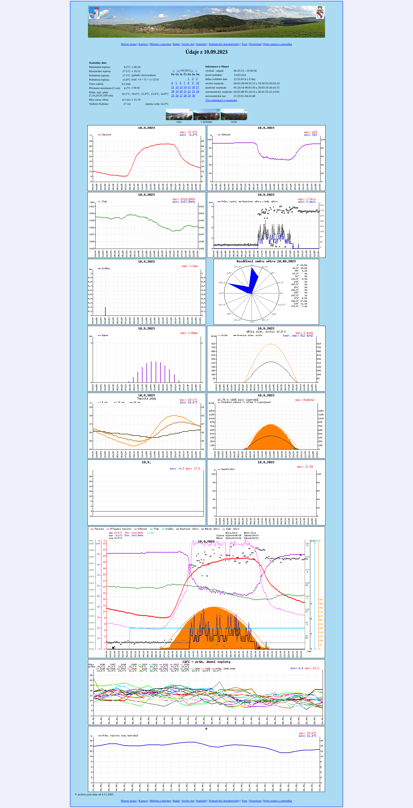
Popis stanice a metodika (277, 44)
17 (197, 86)
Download (255, 44)
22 (189, 91)
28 (185, 95)
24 (197, 91)
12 (177, 86)
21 (185, 91)
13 (181, 86)
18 (172, 91)
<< (178, 70)
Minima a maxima (160, 44)
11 (172, 86)
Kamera (143, 44)
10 (197, 82)
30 (193, 95)
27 (181, 95)
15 (189, 86)
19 (177, 91)
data (94, 794)
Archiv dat (188, 44)
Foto (244, 44)
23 (193, 91)
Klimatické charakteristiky (224, 44)
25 (172, 95)
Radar (176, 44)
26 (177, 95)
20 (181, 91)
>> (191, 70)
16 (193, 86)
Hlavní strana (128, 44)
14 (185, 86)
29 (189, 95)
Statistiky (201, 44)
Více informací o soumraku (221, 100)
